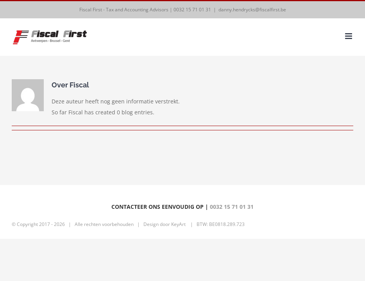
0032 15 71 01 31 (192, 9)
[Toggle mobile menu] (349, 36)
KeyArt (178, 224)
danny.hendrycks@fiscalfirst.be (252, 9)
